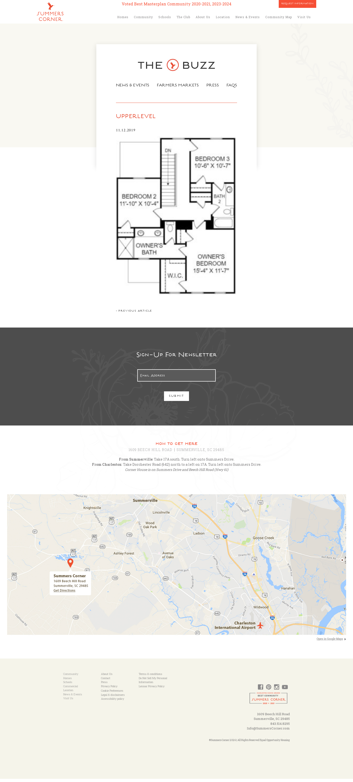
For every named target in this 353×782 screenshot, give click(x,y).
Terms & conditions (150, 677)
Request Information (297, 4)
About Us (203, 16)
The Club (183, 16)
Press (213, 85)
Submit (176, 399)
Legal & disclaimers (113, 698)
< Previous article (133, 314)
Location (223, 16)
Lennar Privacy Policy (151, 689)
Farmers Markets (178, 85)
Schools (164, 16)
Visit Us (304, 16)
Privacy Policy (109, 689)
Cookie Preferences (112, 694)
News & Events (247, 16)
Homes (122, 16)
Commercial (70, 689)
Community (143, 16)
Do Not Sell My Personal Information (153, 683)
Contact (105, 681)
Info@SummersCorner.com (268, 731)
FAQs (233, 85)
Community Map (278, 16)
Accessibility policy (112, 702)
